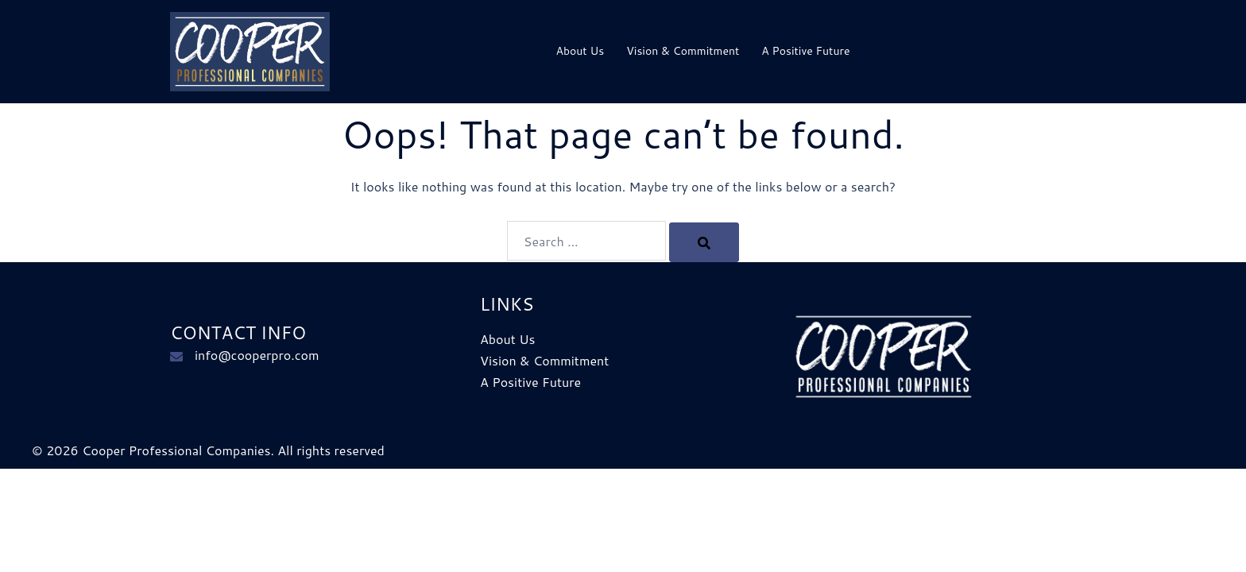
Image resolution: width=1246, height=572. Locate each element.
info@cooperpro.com (257, 355)
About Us (579, 51)
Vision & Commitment (682, 51)
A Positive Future (805, 51)
